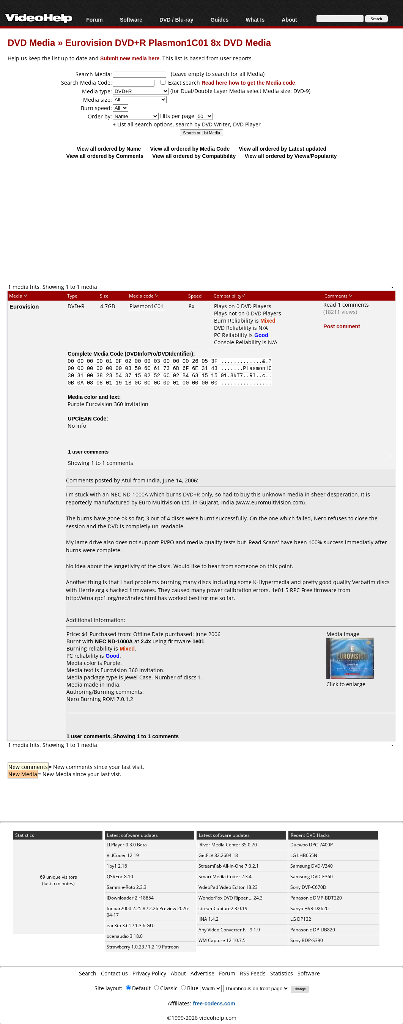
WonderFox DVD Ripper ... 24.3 (230, 898)
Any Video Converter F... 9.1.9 (229, 929)
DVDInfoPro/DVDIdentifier (158, 353)
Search (87, 973)
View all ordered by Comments (104, 155)
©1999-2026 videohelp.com (201, 1017)
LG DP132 (300, 919)
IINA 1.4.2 (208, 919)
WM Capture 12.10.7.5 (222, 940)
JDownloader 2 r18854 (130, 898)
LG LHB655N (303, 855)
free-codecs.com (214, 1003)
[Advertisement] (205, 221)
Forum (94, 19)
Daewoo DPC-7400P (311, 844)
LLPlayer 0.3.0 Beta (127, 844)
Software (131, 19)
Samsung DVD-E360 (311, 876)
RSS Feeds (253, 973)
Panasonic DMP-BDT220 (316, 898)
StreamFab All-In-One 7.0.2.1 (228, 866)
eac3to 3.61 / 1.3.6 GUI (130, 925)
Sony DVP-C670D (308, 887)
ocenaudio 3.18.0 (125, 936)
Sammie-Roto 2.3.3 (126, 887)
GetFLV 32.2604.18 (218, 855)
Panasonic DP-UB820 (312, 929)
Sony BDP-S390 (306, 940)
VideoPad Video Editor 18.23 (228, 887)
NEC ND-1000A (114, 641)
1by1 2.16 (117, 866)
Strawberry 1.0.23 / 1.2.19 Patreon (143, 947)
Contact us (114, 973)
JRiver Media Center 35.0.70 (227, 844)
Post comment (341, 326)
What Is (255, 19)
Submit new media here (129, 58)
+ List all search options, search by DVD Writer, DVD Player (187, 124)
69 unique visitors (58, 877)
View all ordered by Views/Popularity (291, 155)
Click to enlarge (350, 680)
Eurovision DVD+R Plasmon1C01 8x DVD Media (168, 42)
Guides (219, 19)
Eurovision (24, 306)
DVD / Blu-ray (176, 19)
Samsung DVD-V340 (311, 866)
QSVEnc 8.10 (120, 876)
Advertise (202, 973)
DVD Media (31, 42)
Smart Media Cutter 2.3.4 (225, 876)
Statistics (281, 973)
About (289, 19)
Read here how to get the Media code (248, 82)
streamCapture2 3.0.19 (222, 908)
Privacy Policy (149, 973)
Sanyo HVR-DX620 (309, 908)
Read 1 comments (346, 304)
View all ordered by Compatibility (194, 155)
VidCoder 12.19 (123, 855)
